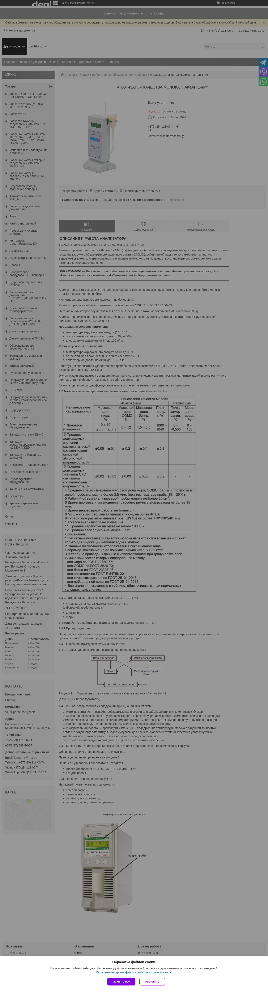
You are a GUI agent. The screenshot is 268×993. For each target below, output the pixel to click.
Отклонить (152, 981)
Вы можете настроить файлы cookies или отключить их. (132, 972)
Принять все (121, 981)
